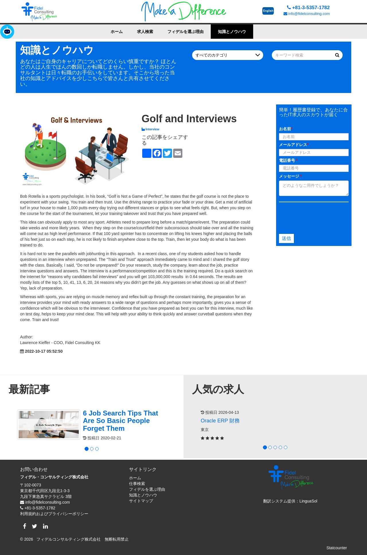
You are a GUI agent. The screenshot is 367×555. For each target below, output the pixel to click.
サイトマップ (141, 500)
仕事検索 (137, 483)
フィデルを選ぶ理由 (185, 31)
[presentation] (312, 216)
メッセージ (290, 176)
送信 (286, 238)
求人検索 (145, 31)
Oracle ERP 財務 (220, 421)
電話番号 (288, 160)
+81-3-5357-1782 (308, 7)
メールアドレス (294, 144)
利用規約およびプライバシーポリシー (54, 513)
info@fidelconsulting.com (307, 13)
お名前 (285, 129)
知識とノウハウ (232, 31)
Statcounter (336, 548)
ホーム (117, 31)
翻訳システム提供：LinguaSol (290, 501)
